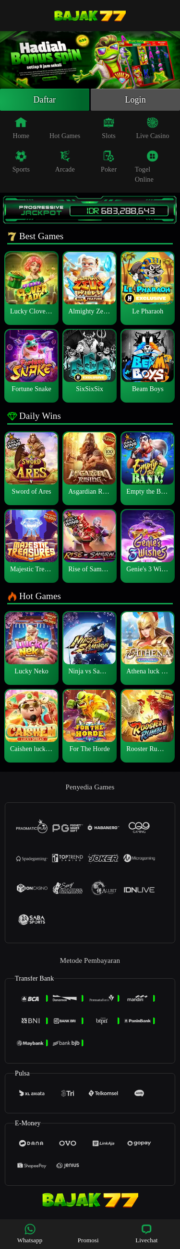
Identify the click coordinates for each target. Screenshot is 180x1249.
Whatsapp (30, 1233)
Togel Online (146, 166)
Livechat (146, 1233)
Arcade (65, 161)
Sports (21, 161)
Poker (109, 161)
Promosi (88, 1233)
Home (21, 127)
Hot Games (64, 127)
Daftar (45, 99)
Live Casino (152, 127)
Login (135, 99)
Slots (109, 127)
